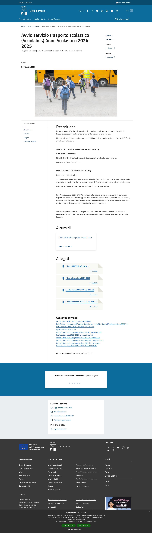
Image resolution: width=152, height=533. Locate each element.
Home (23, 26)
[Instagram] (99, 10)
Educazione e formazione (84, 465)
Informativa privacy (82, 503)
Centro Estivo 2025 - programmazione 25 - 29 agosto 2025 (78, 337)
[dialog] (76, 521)
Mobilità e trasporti (54, 489)
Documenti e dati (24, 486)
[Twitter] (89, 10)
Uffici (20, 472)
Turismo (50, 486)
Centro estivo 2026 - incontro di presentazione (73, 321)
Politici (21, 479)
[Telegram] (109, 10)
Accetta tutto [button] (68, 525)
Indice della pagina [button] (29, 123)
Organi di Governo (25, 465)
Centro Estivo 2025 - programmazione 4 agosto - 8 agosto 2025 (79, 340)
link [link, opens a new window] (95, 521)
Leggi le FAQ (52, 507)
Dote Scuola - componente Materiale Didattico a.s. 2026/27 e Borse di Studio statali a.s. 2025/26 (91, 324)
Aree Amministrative (26, 468)
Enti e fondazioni (24, 475)
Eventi (107, 485)
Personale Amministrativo (27, 482)
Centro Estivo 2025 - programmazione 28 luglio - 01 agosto (78, 343)
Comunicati (109, 468)
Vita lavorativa (52, 472)
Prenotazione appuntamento (57, 500)
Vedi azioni (110, 40)
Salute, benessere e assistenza (86, 479)
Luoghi (107, 481)
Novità (30, 26)
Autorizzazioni (81, 482)
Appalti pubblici (53, 479)
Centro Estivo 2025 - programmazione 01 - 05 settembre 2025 (79, 332)
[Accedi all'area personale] (123, 2)
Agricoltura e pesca (82, 486)
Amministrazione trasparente (86, 500)
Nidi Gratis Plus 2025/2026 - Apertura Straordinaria (75, 326)
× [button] (150, 512)
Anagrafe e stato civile (55, 465)
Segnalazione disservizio (56, 503)
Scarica (93, 271)
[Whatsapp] (113, 10)
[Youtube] (94, 10)
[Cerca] (130, 10)
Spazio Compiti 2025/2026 (66, 329)
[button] (76, 530)
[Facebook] (84, 10)
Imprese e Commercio (55, 475)
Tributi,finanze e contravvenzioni (87, 472)
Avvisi (107, 472)
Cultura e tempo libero (55, 468)
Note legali (79, 507)
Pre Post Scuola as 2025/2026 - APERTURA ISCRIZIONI (76, 345)
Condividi (110, 35)
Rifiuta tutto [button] (83, 525)
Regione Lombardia (25, 2)
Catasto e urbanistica (55, 482)
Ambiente (79, 475)
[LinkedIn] (104, 10)
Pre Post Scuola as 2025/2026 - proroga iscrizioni (74, 335)
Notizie (37, 26)
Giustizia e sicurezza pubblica (86, 468)
